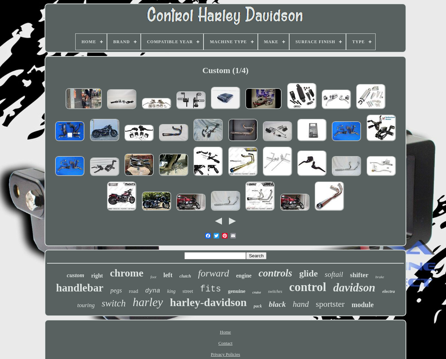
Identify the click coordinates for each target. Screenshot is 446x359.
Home (225, 332)
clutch (185, 276)
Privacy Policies (225, 354)
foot (153, 277)
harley (148, 302)
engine (243, 276)
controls (275, 273)
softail (334, 274)
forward (213, 273)
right (97, 276)
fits (210, 289)
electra (388, 291)
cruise (256, 292)
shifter (359, 275)
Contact (225, 343)
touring (86, 305)
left (167, 275)
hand (301, 304)
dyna (152, 290)
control (307, 287)
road (133, 291)
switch (114, 303)
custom (75, 275)
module (363, 305)
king (171, 291)
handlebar (79, 288)
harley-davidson (208, 302)
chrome (126, 273)
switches (275, 291)
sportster (330, 304)
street (188, 291)
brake (379, 277)
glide (308, 273)
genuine (236, 291)
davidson (354, 287)
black (277, 304)
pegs (116, 290)
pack (258, 306)
